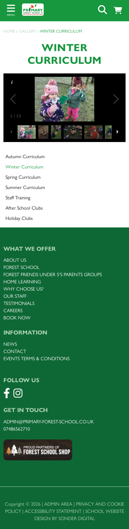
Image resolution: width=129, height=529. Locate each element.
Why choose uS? (23, 289)
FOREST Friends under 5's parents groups (52, 275)
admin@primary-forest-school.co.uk (48, 422)
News (10, 344)
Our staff (14, 296)
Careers (12, 311)
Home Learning (22, 282)
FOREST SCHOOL (21, 267)
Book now (17, 318)
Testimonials (18, 303)
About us (14, 260)
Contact (14, 351)
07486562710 (16, 429)
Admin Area (58, 504)
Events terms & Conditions (36, 359)
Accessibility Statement (53, 511)
